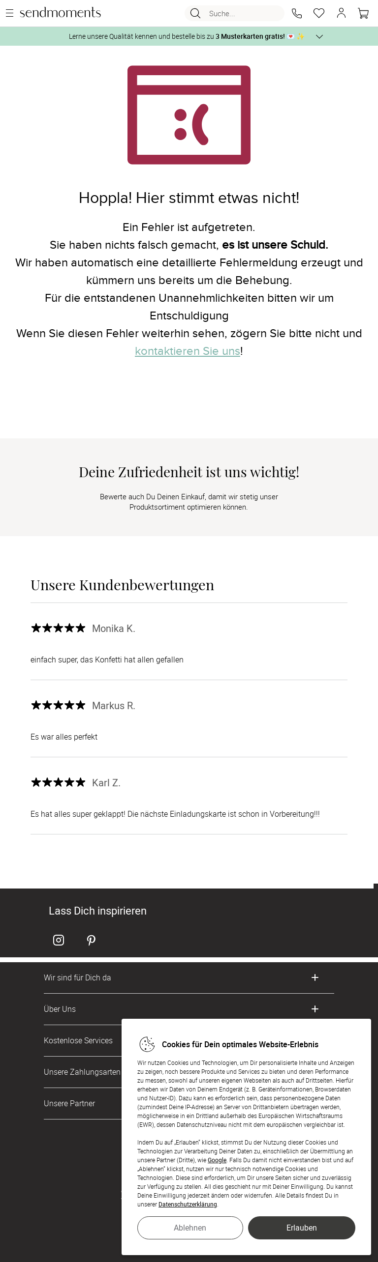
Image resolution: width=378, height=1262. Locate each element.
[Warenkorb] (363, 13)
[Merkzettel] (319, 13)
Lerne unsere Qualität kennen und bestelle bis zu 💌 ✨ (187, 36)
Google (217, 1160)
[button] (297, 13)
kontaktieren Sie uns (187, 351)
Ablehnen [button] (190, 1227)
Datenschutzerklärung (187, 1204)
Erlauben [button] (301, 1227)
